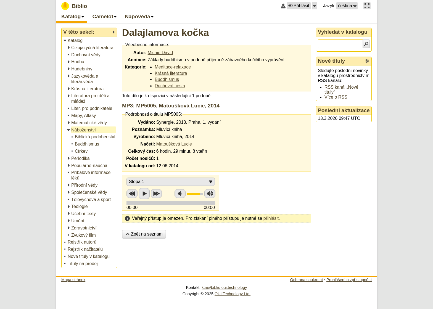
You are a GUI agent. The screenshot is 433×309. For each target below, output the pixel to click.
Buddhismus (167, 79)
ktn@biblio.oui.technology (224, 287)
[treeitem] (89, 40)
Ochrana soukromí (306, 280)
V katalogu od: (140, 165)
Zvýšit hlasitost (209, 193)
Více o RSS (335, 97)
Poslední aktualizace (344, 110)
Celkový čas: (141, 151)
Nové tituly (331, 61)
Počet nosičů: (140, 158)
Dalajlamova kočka (165, 32)
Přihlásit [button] (298, 5)
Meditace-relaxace (173, 67)
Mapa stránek (73, 280)
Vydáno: (146, 122)
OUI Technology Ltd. (232, 294)
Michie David (160, 52)
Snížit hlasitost (180, 193)
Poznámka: (143, 129)
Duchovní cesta (170, 85)
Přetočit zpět (132, 193)
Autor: (140, 52)
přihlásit (271, 218)
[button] (314, 5)
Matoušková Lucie (174, 144)
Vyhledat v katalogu (343, 32)
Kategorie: (136, 67)
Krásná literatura (171, 73)
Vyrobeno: (144, 136)
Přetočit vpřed (156, 193)
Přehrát (144, 193)
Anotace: (137, 59)
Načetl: (147, 144)
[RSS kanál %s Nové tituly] (367, 61)
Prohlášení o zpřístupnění (349, 280)
